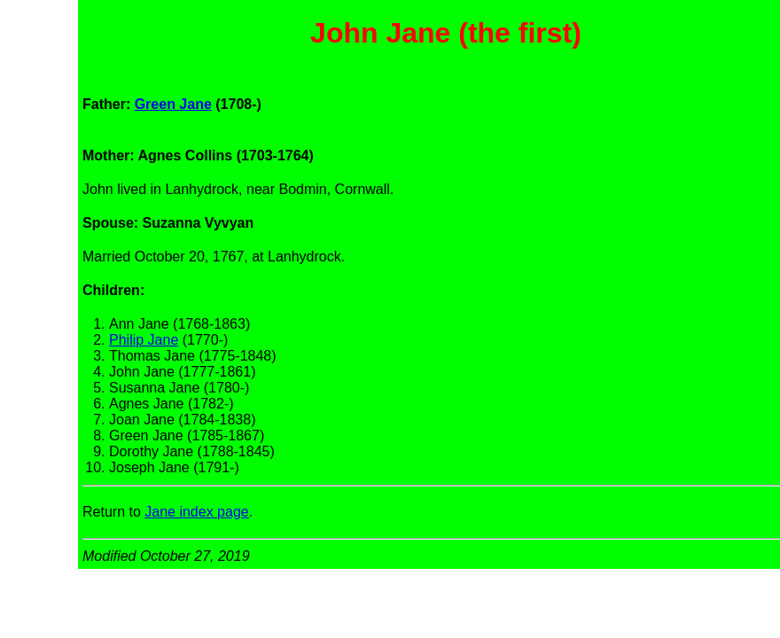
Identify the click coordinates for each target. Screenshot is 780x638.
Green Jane (173, 104)
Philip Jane (143, 339)
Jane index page (196, 511)
